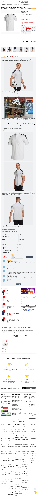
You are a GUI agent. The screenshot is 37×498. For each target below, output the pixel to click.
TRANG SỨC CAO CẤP (32, 425)
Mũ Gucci (24, 327)
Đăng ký (33, 307)
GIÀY (23, 459)
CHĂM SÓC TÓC (17, 465)
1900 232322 (26, 2)
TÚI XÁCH (2, 424)
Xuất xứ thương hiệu (7, 250)
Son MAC (29, 327)
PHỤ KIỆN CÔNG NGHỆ (17, 425)
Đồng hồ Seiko (4, 332)
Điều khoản (10, 419)
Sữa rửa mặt (11, 327)
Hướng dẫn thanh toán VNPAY (5, 403)
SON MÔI (23, 424)
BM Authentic (25, 296)
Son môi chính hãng (16, 330)
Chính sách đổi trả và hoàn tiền (17, 400)
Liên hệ (2, 406)
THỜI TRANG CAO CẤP (3, 443)
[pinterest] (31, 388)
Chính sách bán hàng (15, 396)
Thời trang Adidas (9, 4)
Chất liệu (4, 244)
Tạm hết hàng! (28, 39)
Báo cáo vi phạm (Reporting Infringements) (16, 414)
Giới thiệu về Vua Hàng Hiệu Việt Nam (6, 397)
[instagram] (29, 388)
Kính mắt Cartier (4, 330)
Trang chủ (2, 4)
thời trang (28, 119)
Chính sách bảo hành (15, 397)
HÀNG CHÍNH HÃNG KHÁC (33, 442)
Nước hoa (10, 330)
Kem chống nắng (4, 327)
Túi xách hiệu (20, 327)
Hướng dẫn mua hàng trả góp (16, 412)
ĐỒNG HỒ (9, 464)
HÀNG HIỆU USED (18, 478)
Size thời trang (6, 252)
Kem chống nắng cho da (20, 332)
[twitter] (33, 388)
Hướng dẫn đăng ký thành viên (17, 409)
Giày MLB (22, 330)
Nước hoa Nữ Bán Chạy (29, 330)
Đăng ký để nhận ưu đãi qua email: (5, 388)
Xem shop (28, 305)
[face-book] (27, 388)
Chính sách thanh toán (15, 401)
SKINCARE (9, 424)
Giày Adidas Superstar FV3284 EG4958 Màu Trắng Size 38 (5, 349)
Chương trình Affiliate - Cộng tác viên (6, 402)
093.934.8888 (26, 1)
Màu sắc (4, 247)
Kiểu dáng (4, 248)
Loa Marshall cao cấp (11, 332)
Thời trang (15, 8)
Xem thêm (18, 284)
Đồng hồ (15, 327)
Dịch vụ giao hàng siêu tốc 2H (16, 408)
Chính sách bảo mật (15, 404)
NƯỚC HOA (17, 435)
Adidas (5, 4)
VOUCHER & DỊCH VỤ (11, 443)
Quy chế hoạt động (4, 398)
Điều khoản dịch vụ (15, 405)
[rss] (35, 388)
